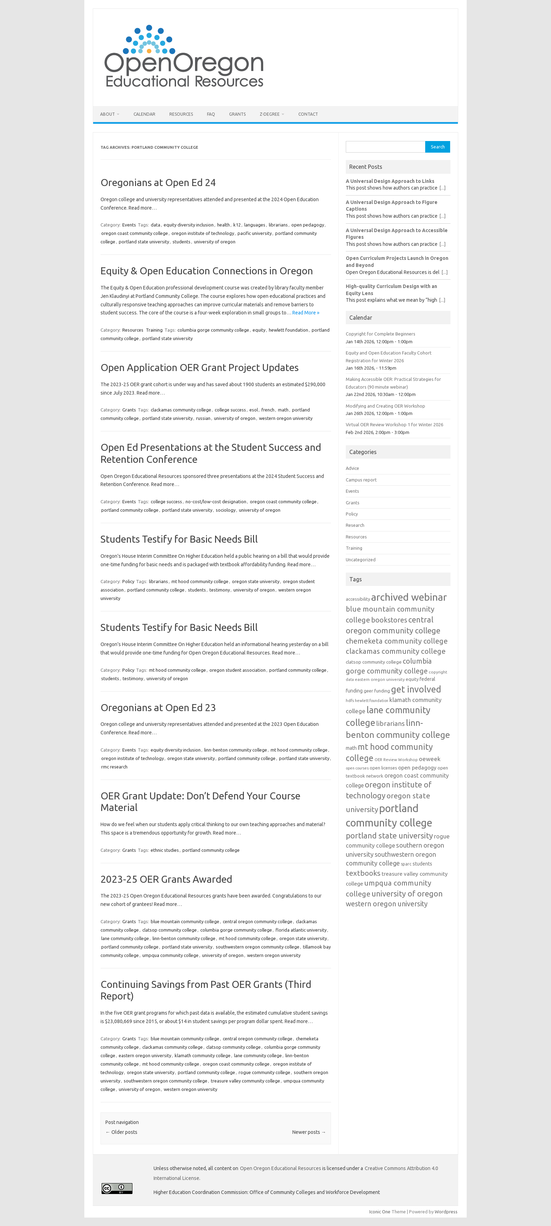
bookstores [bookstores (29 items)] (389, 620)
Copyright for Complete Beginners (380, 333)
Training (154, 329)
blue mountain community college (185, 921)
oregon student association (237, 670)
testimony (219, 589)
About (107, 114)
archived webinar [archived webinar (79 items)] (409, 596)
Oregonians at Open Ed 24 (158, 182)
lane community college (125, 938)
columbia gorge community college (213, 329)
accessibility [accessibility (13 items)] (358, 598)
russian (203, 418)
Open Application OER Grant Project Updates (200, 367)
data (155, 224)
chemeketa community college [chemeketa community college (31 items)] (397, 641)
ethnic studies (165, 850)
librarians (278, 224)
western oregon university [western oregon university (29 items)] (387, 904)
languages (254, 224)
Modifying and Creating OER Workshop (385, 405)
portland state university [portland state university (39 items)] (389, 835)
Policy (128, 581)
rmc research (114, 766)
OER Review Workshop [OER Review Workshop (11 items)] (396, 759)
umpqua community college (170, 955)
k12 (237, 224)
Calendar (144, 114)
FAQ (211, 114)
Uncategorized (361, 559)
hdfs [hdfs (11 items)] (350, 700)
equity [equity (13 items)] (412, 679)
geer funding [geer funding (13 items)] (377, 690)
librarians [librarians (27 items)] (390, 723)
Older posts (121, 1132)
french (267, 409)
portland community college (129, 509)
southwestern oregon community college (257, 946)
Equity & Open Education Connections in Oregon (207, 270)
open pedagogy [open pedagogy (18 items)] (417, 767)
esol (253, 409)
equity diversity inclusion (189, 224)
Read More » (305, 312)
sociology (225, 509)
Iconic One (379, 1211)
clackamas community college (181, 409)
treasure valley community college (245, 1080)
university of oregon (214, 241)
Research (355, 525)
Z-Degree (270, 114)
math (283, 409)
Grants (237, 114)
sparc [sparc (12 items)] (406, 864)
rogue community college (264, 1072)
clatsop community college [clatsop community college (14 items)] (374, 662)
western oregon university (285, 418)
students (181, 241)
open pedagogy (307, 224)
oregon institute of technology (202, 233)
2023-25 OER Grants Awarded (166, 879)
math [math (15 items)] (351, 748)
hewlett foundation (288, 329)
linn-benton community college (235, 749)
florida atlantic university (301, 929)
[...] (442, 188)
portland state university (144, 241)
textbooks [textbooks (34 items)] (363, 873)
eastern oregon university (145, 1055)
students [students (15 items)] (422, 864)
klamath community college (203, 1055)
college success (230, 409)
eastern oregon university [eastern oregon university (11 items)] (380, 679)
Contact (308, 114)
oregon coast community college (134, 233)
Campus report (361, 479)
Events (129, 224)
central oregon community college (257, 921)
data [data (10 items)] (350, 679)
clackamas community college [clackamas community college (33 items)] (396, 651)
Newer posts (309, 1132)
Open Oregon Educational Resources (280, 1168)
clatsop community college (169, 929)
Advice (352, 468)
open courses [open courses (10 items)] (357, 768)
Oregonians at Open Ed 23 (158, 707)
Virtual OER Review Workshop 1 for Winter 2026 (394, 424)
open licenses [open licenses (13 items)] (383, 767)
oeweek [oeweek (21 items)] (430, 758)
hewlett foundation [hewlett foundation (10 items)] (371, 700)
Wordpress (446, 1211)
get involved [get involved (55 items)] (416, 689)
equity (259, 329)
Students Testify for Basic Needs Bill (179, 539)
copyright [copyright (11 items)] (438, 672)
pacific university (255, 233)
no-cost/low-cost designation (216, 501)
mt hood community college (199, 581)
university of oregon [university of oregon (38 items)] (407, 893)
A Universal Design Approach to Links (390, 181)
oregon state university (255, 581)
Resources (181, 114)
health (223, 224)
